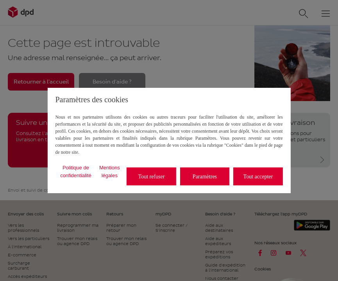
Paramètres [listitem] (205, 177)
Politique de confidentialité (75, 171)
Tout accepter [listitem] (258, 177)
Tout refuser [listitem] (151, 177)
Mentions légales (109, 171)
